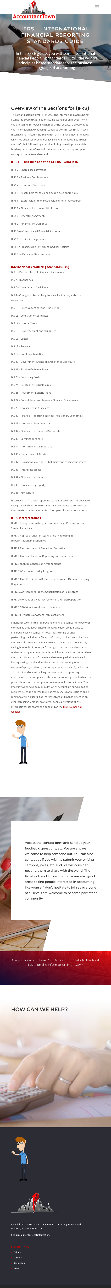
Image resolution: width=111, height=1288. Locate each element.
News (16, 1268)
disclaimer (22, 1234)
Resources (19, 1262)
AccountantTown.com (49, 1224)
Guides (17, 1252)
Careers (18, 1257)
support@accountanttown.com (27, 1228)
